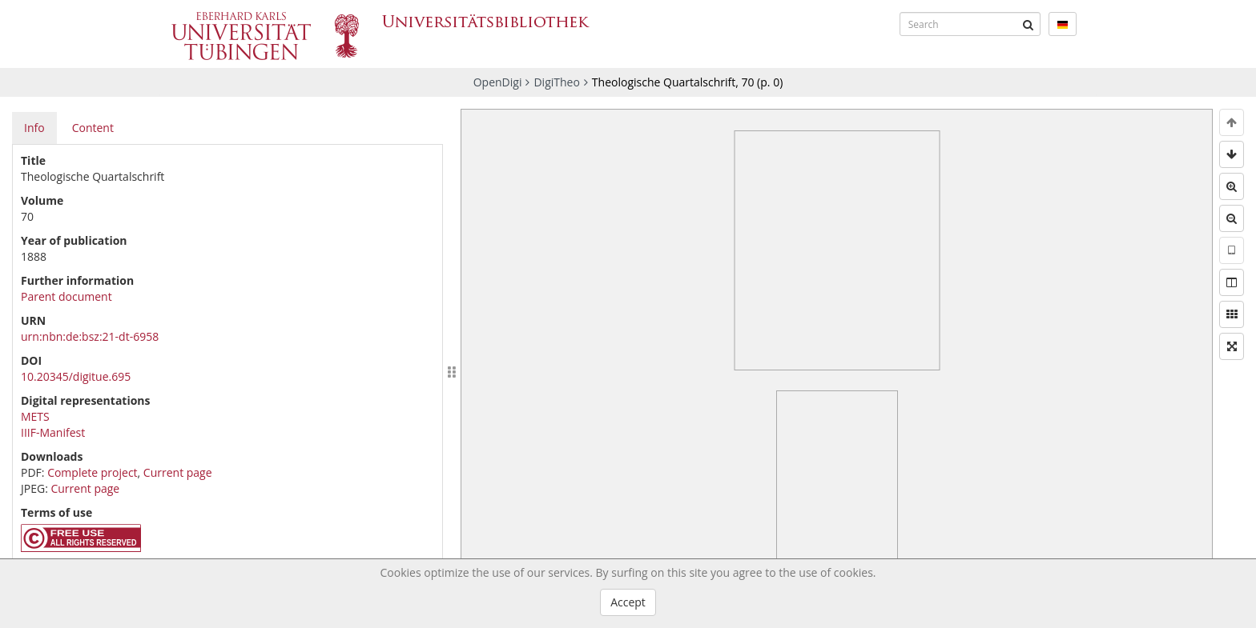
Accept (628, 602)
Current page (177, 472)
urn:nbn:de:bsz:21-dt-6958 (90, 336)
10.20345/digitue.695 (76, 376)
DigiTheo (556, 82)
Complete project (92, 472)
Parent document (66, 296)
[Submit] (1028, 24)
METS (35, 416)
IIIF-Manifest (53, 432)
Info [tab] (34, 127)
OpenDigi (497, 82)
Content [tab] (93, 127)
